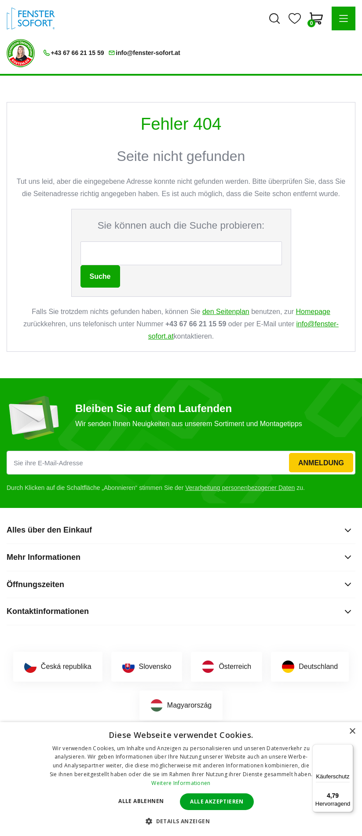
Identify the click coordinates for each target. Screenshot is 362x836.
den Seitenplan (225, 311)
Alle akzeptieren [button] (216, 801)
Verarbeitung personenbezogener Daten (240, 487)
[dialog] (181, 779)
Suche (100, 276)
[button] (343, 18)
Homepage (313, 311)
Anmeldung (321, 463)
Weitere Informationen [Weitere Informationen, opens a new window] (180, 783)
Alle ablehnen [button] (141, 801)
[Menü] (348, 749)
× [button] (352, 731)
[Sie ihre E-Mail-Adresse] (181, 463)
